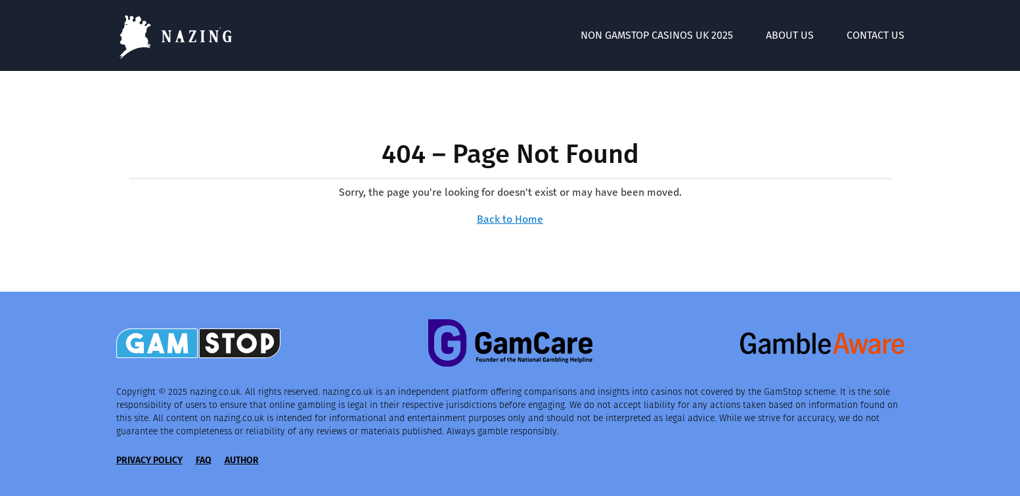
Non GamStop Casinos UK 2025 (657, 35)
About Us (790, 35)
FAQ (203, 460)
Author (242, 460)
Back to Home (510, 219)
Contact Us (875, 35)
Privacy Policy (149, 460)
